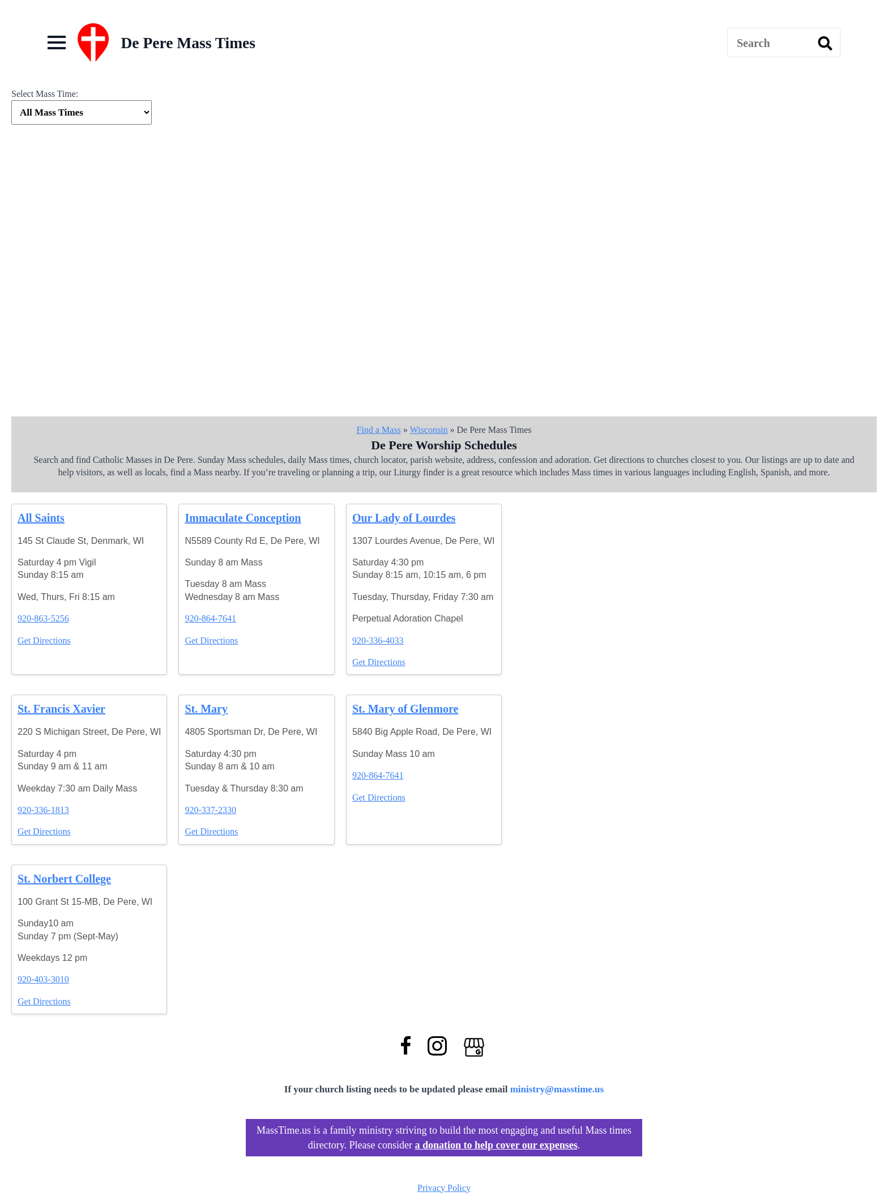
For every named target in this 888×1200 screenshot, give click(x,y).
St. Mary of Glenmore (405, 709)
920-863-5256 (43, 618)
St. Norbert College (64, 879)
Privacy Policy (444, 1188)
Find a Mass (378, 430)
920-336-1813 (43, 810)
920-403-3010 (43, 979)
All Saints (41, 518)
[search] (825, 43)
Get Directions (44, 640)
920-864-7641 (210, 618)
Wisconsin (429, 430)
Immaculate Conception (243, 518)
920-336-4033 (378, 640)
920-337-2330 (210, 810)
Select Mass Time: (44, 94)
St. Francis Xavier (61, 709)
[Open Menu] (57, 42)
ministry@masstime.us (557, 1089)
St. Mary (206, 709)
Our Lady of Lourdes (403, 518)
